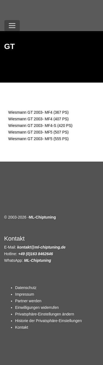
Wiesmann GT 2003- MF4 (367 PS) (38, 112)
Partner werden (28, 301)
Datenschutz (26, 287)
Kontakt (21, 327)
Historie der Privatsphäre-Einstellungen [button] (48, 320)
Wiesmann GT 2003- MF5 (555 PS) (38, 139)
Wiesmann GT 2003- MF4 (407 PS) (38, 119)
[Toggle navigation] (12, 25)
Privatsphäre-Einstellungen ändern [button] (44, 314)
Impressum (24, 294)
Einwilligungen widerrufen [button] (37, 307)
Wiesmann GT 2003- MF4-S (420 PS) (40, 125)
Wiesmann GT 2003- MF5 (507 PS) (38, 132)
